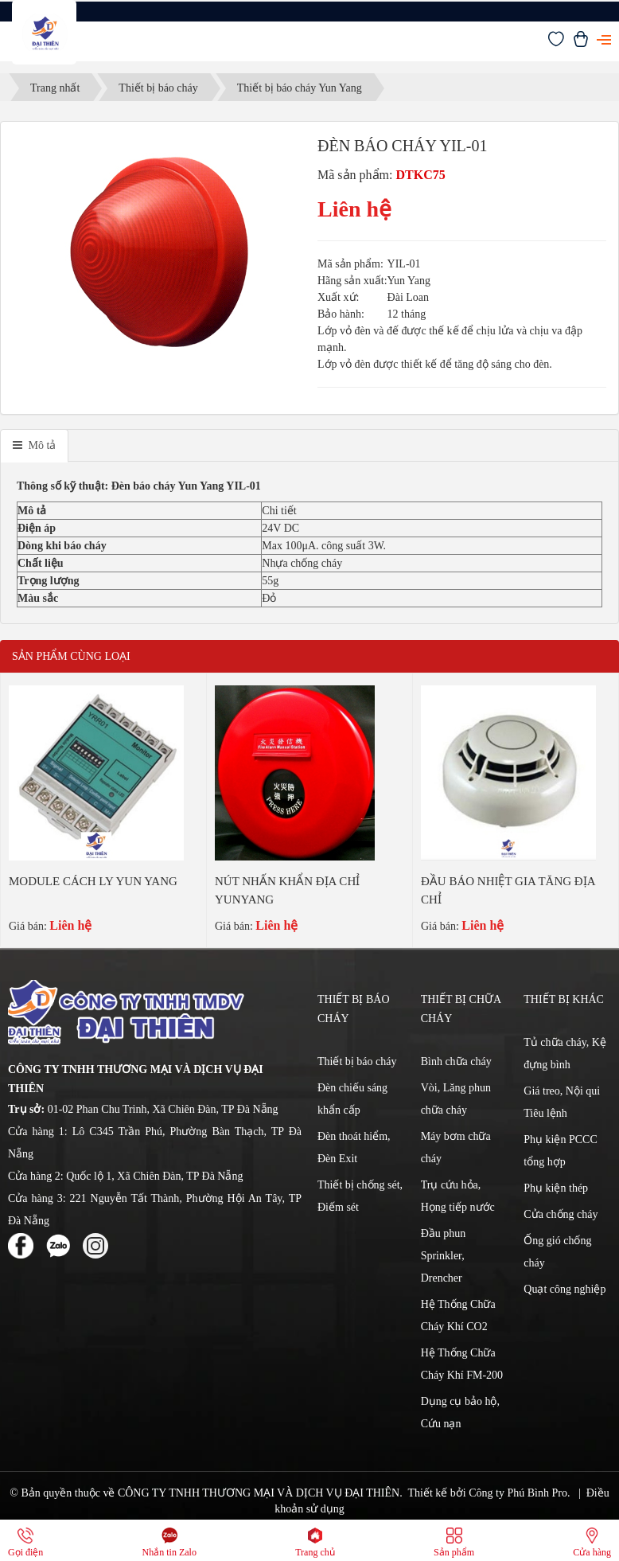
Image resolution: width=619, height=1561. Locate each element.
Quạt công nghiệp (564, 1289)
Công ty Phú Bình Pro (518, 1493)
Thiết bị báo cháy (356, 1061)
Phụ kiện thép (556, 1188)
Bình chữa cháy (456, 1061)
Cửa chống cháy (561, 1214)
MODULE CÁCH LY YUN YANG (93, 881)
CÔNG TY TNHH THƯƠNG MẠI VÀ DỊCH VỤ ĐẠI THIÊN (258, 1493)
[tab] (34, 445)
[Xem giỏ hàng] (581, 43)
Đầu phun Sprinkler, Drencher (443, 1255)
